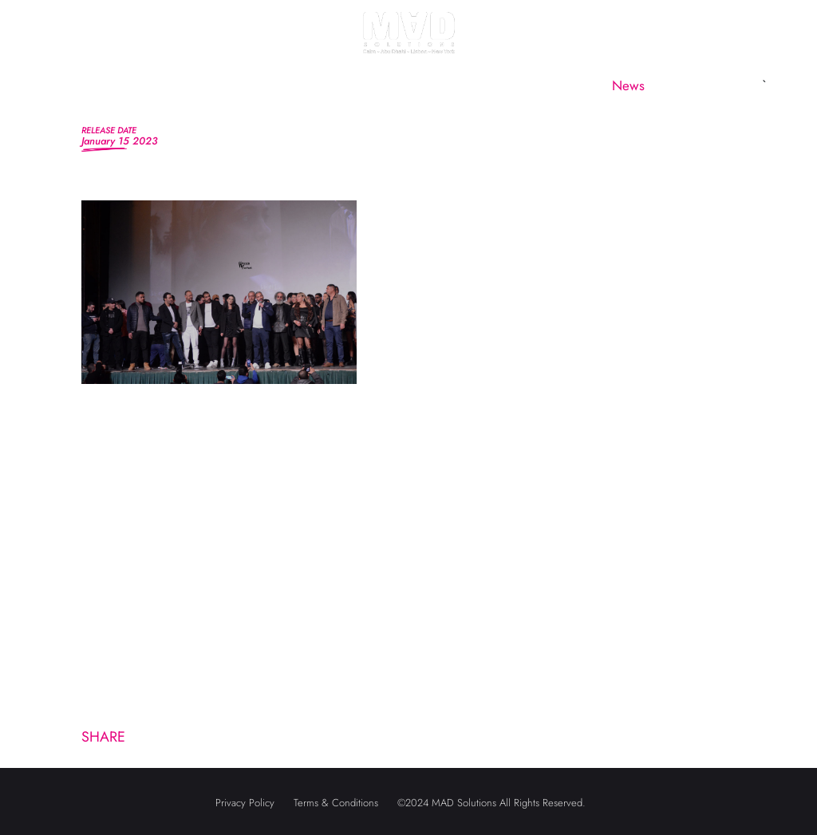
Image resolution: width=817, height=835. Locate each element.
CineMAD (545, 85)
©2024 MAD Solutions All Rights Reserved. (491, 802)
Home (87, 85)
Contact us (713, 85)
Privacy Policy (244, 802)
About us (168, 85)
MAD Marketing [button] (279, 85)
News (628, 85)
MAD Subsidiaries (427, 85)
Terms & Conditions (336, 802)
